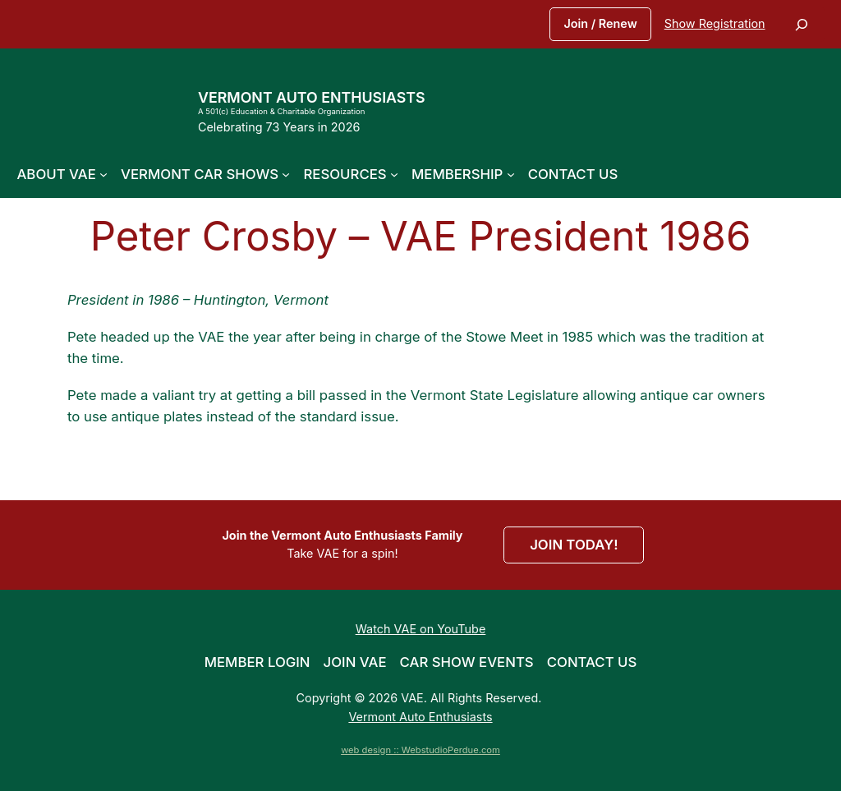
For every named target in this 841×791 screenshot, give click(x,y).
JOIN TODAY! (574, 544)
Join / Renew (599, 23)
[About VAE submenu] (103, 174)
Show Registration (714, 23)
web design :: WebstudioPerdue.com (420, 750)
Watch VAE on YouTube (421, 629)
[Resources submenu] (394, 174)
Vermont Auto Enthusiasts (311, 97)
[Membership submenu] (511, 174)
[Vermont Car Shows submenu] (286, 174)
